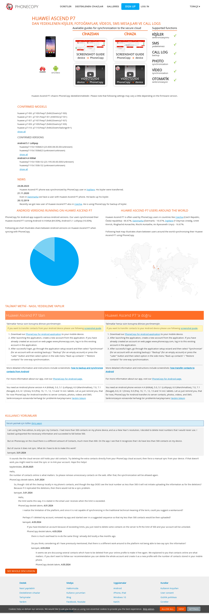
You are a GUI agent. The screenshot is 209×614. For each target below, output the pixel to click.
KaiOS (116, 601)
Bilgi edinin (148, 609)
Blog (68, 597)
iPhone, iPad (119, 592)
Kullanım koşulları (170, 588)
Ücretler (65, 6)
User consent (167, 592)
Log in (145, 6)
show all (21, 131)
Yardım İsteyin (79, 398)
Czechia (78, 204)
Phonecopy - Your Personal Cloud (22, 6)
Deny (181, 608)
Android (117, 588)
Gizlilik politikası (169, 597)
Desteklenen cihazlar (89, 6)
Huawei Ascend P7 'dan (90, 50)
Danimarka (32, 196)
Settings (194, 608)
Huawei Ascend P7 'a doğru (130, 50)
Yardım (22, 601)
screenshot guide (92, 328)
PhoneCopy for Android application (43, 334)
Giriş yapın (36, 423)
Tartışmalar (25, 597)
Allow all (168, 608)
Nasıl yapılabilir (27, 588)
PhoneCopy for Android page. (68, 378)
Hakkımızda (72, 588)
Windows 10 (119, 597)
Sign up (130, 6)
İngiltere (91, 189)
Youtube (81, 601)
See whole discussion (21, 571)
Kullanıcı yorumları (75, 592)
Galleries (113, 6)
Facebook (71, 601)
